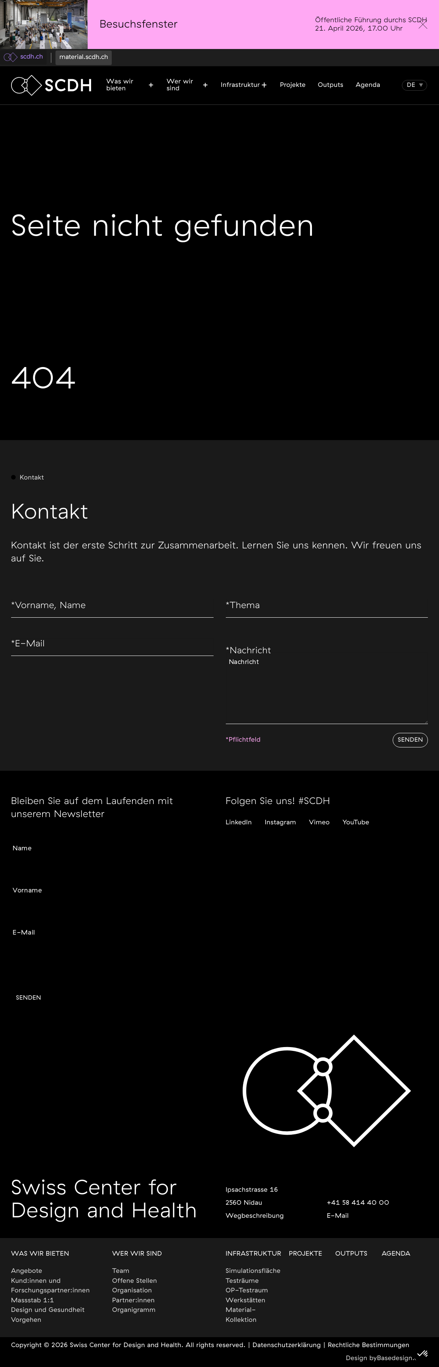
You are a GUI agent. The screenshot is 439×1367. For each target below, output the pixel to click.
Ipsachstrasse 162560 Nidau (251, 1196)
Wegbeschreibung (254, 1216)
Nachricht (250, 653)
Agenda (396, 1254)
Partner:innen (133, 1300)
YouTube (356, 817)
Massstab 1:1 (32, 1300)
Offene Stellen (134, 1281)
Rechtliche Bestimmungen (368, 1345)
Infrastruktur (253, 1254)
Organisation (132, 1290)
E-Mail (29, 647)
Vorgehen (26, 1320)
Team (120, 1271)
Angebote (26, 1271)
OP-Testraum (246, 1290)
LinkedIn (238, 817)
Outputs (351, 1254)
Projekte (305, 1254)
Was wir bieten (40, 1254)
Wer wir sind (137, 1254)
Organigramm (134, 1310)
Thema (244, 607)
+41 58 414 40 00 (358, 1203)
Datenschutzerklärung (287, 1345)
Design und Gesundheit (48, 1310)
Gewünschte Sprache (39, 958)
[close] (423, 24)
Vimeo (319, 817)
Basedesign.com (402, 1358)
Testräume (242, 1281)
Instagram (280, 817)
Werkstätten (245, 1300)
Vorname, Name (51, 607)
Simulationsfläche (253, 1271)
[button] (411, 85)
